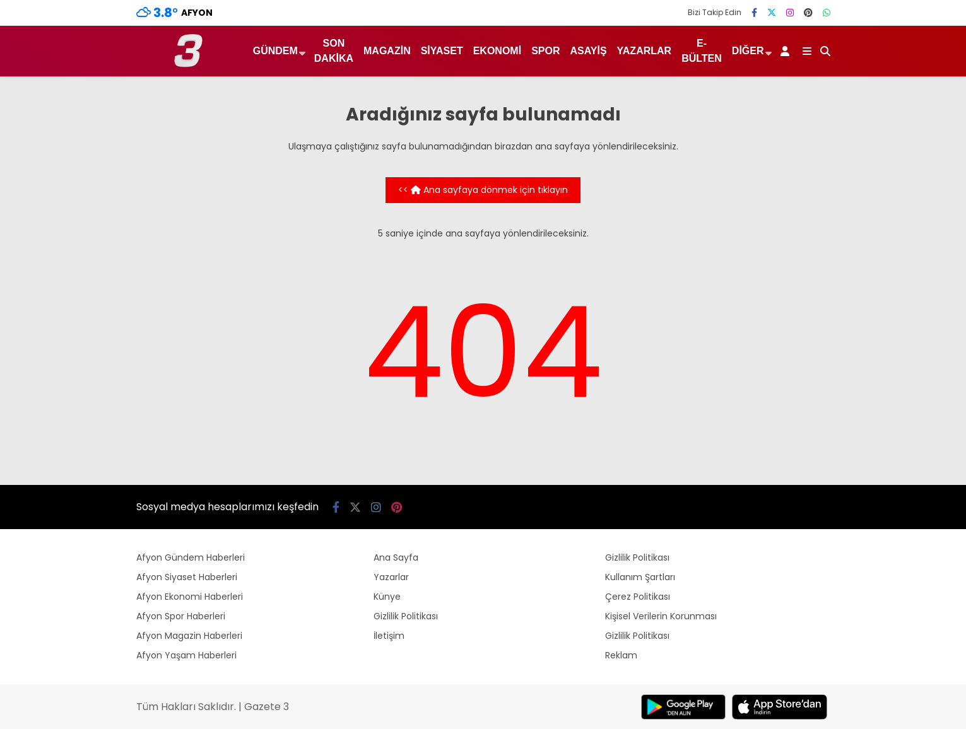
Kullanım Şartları (640, 577)
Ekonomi (497, 50)
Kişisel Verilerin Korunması (661, 616)
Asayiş (588, 50)
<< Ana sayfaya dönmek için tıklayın (483, 190)
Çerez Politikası (637, 596)
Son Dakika (333, 51)
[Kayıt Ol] (787, 51)
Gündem (275, 50)
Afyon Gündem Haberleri (190, 557)
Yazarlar (644, 50)
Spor (545, 50)
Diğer (748, 50)
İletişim (389, 635)
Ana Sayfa (396, 557)
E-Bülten (701, 51)
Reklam (621, 655)
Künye (387, 596)
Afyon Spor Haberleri (180, 616)
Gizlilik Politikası (406, 616)
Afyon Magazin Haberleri (189, 635)
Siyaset (442, 50)
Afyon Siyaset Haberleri (186, 577)
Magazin (387, 50)
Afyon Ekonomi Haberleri (189, 596)
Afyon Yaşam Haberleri (186, 655)
